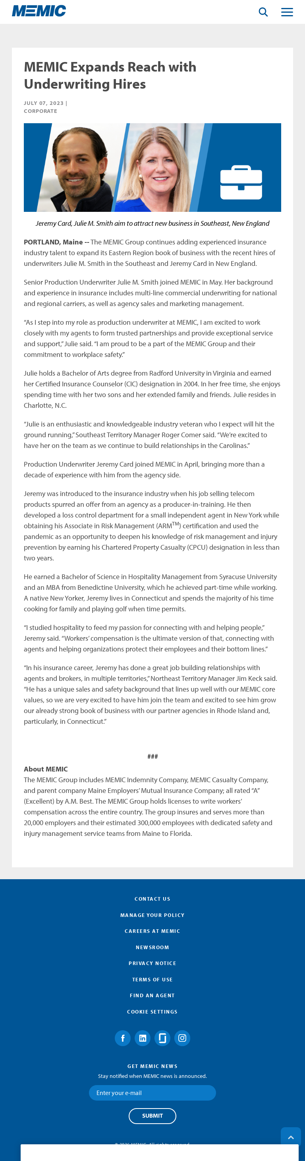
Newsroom (152, 947)
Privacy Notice (152, 963)
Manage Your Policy (152, 915)
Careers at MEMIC (152, 931)
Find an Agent (152, 995)
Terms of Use (152, 979)
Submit (152, 1115)
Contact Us (152, 898)
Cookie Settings (152, 1011)
